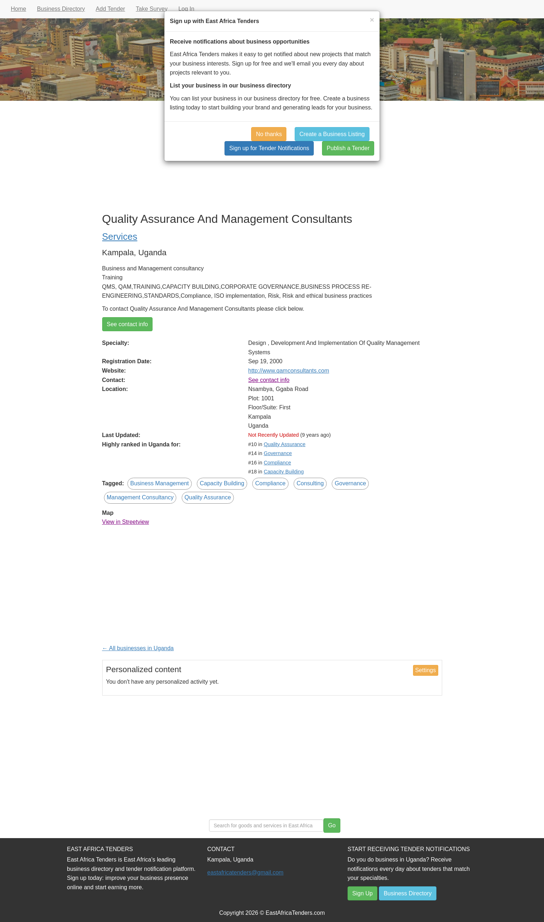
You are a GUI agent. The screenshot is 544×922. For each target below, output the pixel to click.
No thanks (269, 134)
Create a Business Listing (331, 134)
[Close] (372, 19)
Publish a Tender (348, 148)
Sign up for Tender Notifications (269, 148)
